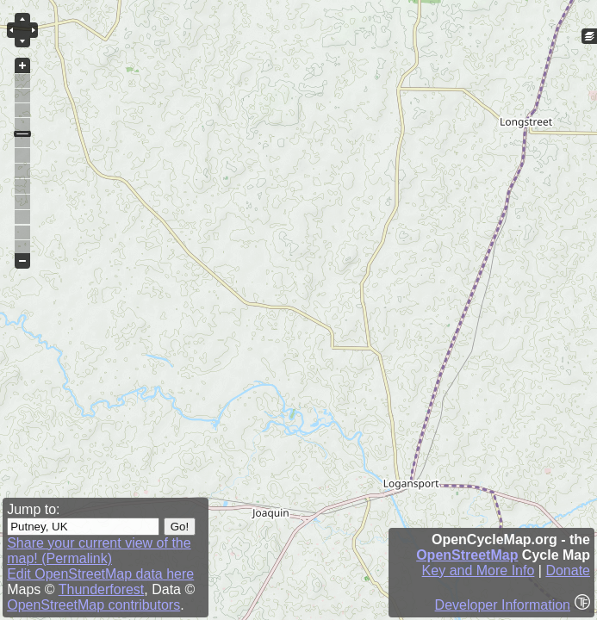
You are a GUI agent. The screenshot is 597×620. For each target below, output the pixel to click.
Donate (567, 570)
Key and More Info (478, 570)
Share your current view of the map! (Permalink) (98, 551)
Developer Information (502, 605)
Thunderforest (102, 589)
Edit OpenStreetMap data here (100, 574)
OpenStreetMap (467, 555)
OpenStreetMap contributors (93, 605)
